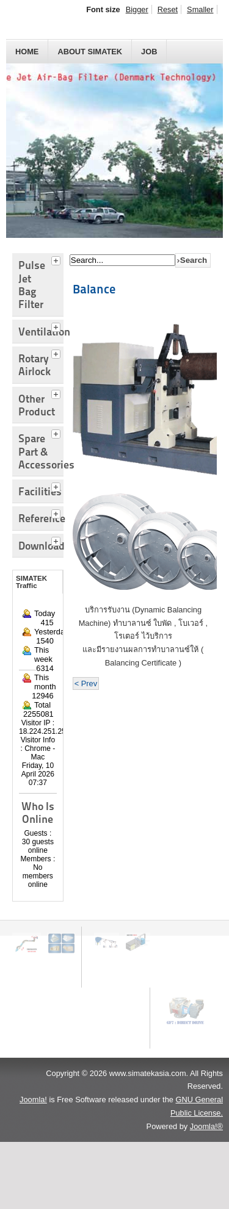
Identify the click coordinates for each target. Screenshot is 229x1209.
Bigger (137, 9)
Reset (168, 9)
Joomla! (33, 1099)
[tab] (57, 259)
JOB (149, 51)
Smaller (200, 9)
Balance (94, 289)
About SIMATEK (89, 51)
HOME (26, 51)
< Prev (86, 683)
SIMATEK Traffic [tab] (31, 582)
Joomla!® (206, 1126)
